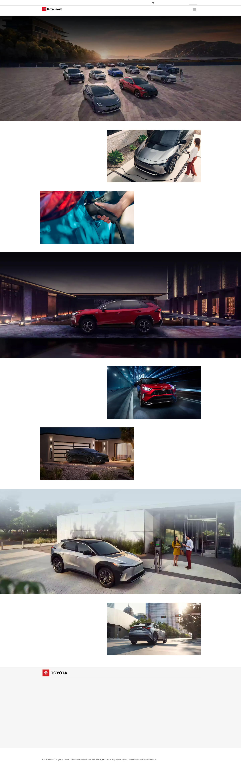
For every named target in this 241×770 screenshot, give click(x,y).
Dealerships (88, 709)
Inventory (47, 683)
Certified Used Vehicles (175, 683)
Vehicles (86, 683)
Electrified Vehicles (132, 716)
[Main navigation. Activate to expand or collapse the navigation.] (194, 11)
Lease (45, 720)
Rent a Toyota (170, 694)
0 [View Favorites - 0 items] (154, 3)
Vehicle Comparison (92, 723)
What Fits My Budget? (133, 702)
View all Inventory (51, 702)
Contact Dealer (130, 694)
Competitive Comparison (135, 720)
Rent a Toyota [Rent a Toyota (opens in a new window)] (171, 698)
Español (167, 709)
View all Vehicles (90, 702)
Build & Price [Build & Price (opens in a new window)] (130, 713)
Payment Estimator (132, 698)
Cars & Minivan (49, 687)
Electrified (47, 698)
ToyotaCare (128, 735)
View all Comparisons (93, 742)
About (105, 753)
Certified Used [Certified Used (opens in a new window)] (172, 687)
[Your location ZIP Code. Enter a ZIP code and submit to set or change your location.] (193, 3)
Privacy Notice (49, 753)
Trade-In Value (130, 705)
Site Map (64, 753)
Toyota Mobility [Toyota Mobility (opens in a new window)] (132, 724)
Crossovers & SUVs (51, 694)
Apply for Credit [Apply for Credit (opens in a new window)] (132, 709)
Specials (46, 724)
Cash (44, 716)
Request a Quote (131, 687)
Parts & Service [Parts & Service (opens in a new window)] (132, 728)
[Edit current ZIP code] (198, 3)
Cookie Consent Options (85, 753)
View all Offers (49, 727)
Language (168, 705)
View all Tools (129, 742)
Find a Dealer (88, 713)
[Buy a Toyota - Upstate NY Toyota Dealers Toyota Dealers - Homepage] (55, 11)
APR (44, 713)
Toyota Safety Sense (132, 731)
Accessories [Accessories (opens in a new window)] (130, 739)
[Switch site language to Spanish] (165, 2)
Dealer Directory (90, 716)
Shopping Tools (131, 683)
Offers (45, 709)
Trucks (45, 691)
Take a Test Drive (131, 691)
